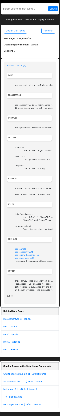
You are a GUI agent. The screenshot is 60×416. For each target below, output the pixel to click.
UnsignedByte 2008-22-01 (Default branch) (25, 374)
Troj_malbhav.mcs (12, 397)
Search (53, 8)
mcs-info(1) (21, 249)
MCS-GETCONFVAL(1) (16, 66)
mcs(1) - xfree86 (11, 342)
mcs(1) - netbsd (11, 349)
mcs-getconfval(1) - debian (17, 319)
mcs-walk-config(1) (25, 258)
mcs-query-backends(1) (27, 255)
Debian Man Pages (15, 30)
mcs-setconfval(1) (24, 252)
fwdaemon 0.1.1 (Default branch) (20, 389)
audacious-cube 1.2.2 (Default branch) (23, 381)
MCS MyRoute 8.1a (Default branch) (22, 404)
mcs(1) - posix (10, 334)
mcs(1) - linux (10, 326)
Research (48, 30)
